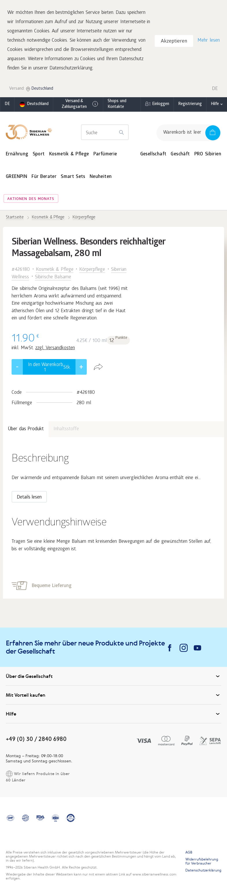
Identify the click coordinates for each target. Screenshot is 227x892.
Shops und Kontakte (117, 104)
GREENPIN (16, 177)
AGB (188, 852)
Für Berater (44, 177)
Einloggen (160, 104)
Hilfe (215, 104)
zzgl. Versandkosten (55, 348)
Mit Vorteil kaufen (113, 694)
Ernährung (17, 154)
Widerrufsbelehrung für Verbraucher (201, 861)
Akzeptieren (174, 41)
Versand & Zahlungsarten (80, 104)
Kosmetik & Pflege (69, 154)
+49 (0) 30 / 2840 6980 (36, 739)
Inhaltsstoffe (66, 429)
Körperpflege (92, 270)
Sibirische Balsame (53, 277)
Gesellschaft (153, 154)
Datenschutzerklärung (203, 870)
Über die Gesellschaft (113, 676)
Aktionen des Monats (30, 199)
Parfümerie (105, 154)
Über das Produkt (26, 429)
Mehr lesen (209, 40)
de (7, 104)
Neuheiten (101, 177)
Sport (39, 154)
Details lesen (29, 497)
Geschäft (180, 154)
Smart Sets (73, 177)
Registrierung (190, 104)
